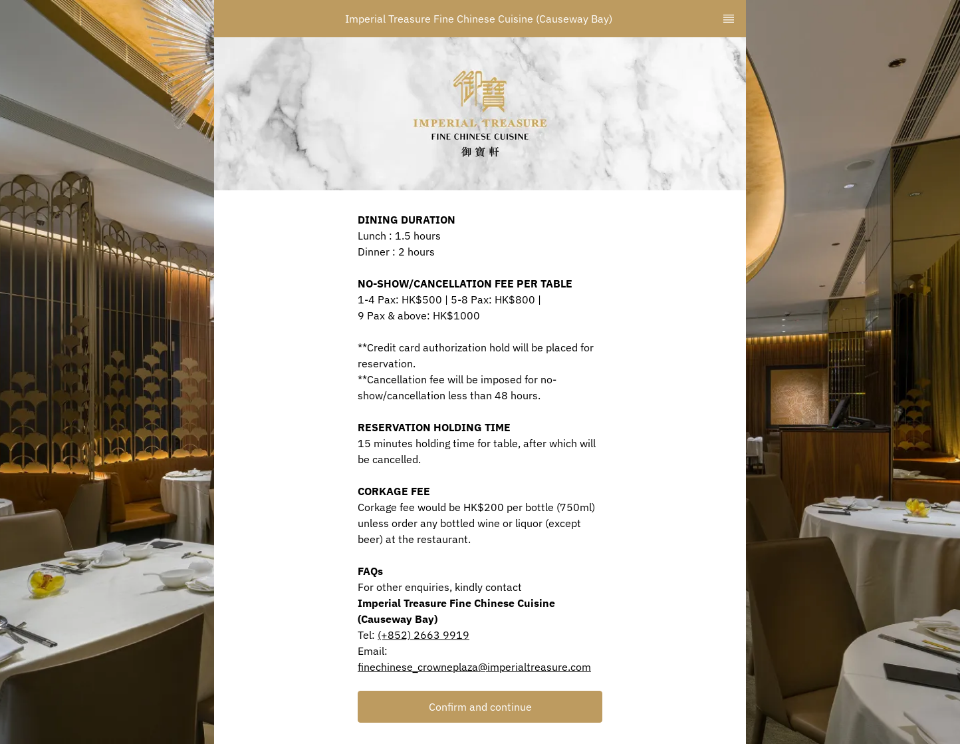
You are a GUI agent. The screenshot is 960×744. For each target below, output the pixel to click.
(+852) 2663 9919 (423, 635)
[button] (480, 706)
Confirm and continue (480, 706)
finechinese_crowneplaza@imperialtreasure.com (474, 666)
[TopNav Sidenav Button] (728, 18)
